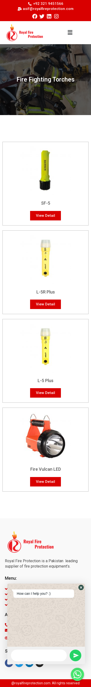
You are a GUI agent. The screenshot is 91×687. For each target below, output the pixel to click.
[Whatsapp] (77, 674)
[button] (70, 32)
